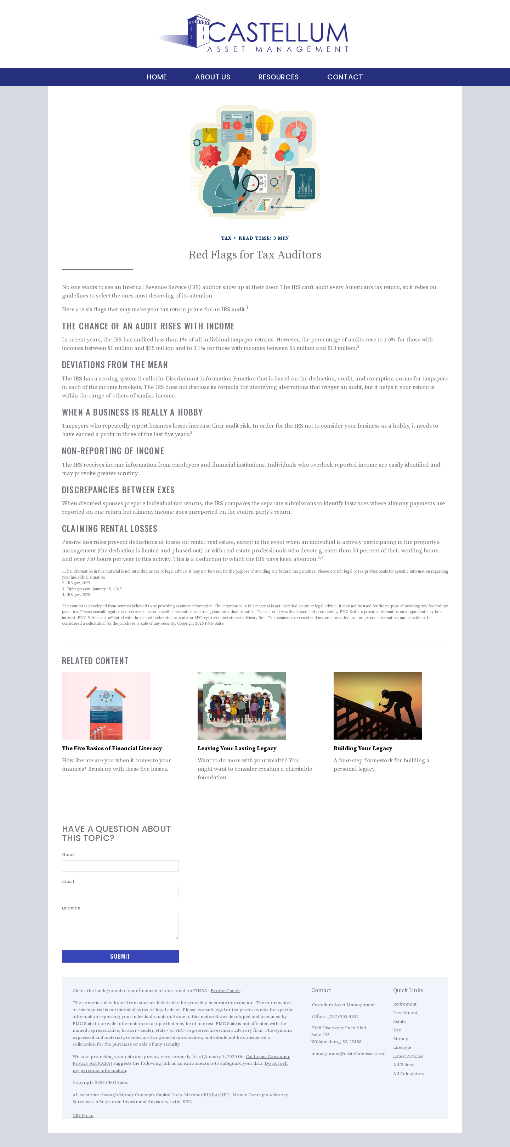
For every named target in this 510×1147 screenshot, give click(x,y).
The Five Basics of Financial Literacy (112, 748)
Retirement (404, 1004)
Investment (405, 1012)
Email (68, 881)
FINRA (211, 1095)
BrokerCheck (225, 990)
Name (68, 854)
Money (400, 1039)
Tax (397, 1030)
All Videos (403, 1065)
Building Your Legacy (363, 748)
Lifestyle (402, 1047)
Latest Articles (408, 1056)
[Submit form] (120, 956)
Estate (399, 1021)
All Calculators (408, 1073)
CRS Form (83, 1115)
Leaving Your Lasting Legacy (237, 748)
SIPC (224, 1095)
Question (71, 908)
